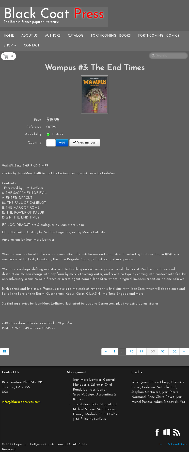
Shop (10, 45)
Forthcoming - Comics (158, 35)
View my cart (85, 143)
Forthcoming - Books (111, 35)
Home (9, 35)
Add (62, 143)
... (122, 351)
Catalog (75, 35)
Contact (31, 45)
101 (163, 351)
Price (37, 120)
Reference (33, 127)
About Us (29, 35)
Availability (33, 134)
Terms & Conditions (172, 444)
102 (174, 351)
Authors (53, 35)
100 (152, 351)
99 (141, 351)
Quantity (34, 142)
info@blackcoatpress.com (21, 402)
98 (131, 351)
